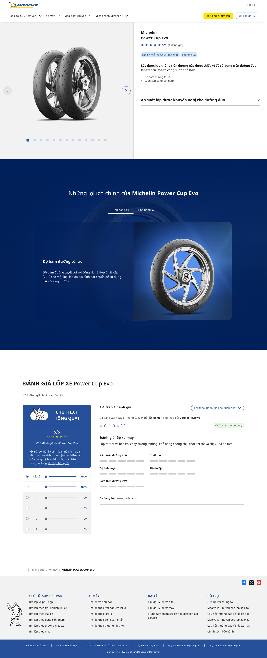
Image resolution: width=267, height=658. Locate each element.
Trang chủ (36, 570)
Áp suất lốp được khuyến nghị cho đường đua (200, 99)
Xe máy (53, 570)
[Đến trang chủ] (24, 4)
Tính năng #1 (120, 210)
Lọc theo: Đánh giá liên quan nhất (217, 408)
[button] (162, 45)
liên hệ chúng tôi (58, 463)
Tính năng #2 (146, 210)
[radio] (57, 477)
